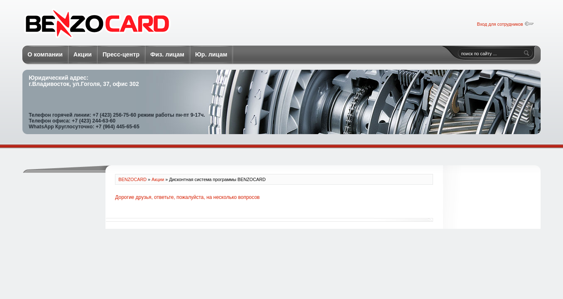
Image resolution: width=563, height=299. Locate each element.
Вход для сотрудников (505, 24)
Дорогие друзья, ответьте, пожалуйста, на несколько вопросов (187, 197)
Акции (158, 179)
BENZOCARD (97, 24)
